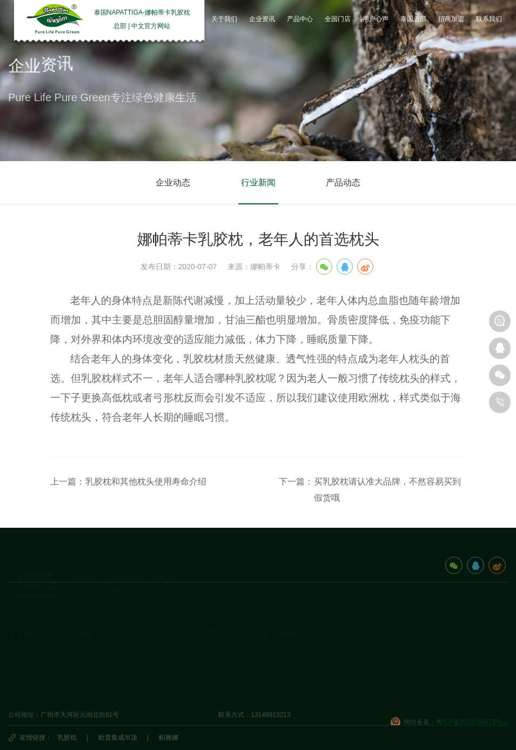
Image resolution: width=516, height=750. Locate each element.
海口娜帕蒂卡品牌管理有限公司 (358, 656)
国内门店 (173, 639)
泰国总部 (279, 617)
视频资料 (21, 690)
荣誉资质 (21, 673)
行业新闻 (258, 182)
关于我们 (25, 617)
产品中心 (127, 617)
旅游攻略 (275, 639)
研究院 (221, 656)
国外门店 (173, 656)
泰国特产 (275, 673)
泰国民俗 (275, 656)
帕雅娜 (168, 737)
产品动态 (343, 182)
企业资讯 (76, 617)
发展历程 (21, 656)
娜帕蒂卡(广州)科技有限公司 (354, 673)
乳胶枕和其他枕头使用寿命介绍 (145, 481)
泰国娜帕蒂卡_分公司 (344, 639)
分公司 (326, 617)
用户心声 (228, 617)
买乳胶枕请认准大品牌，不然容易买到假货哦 (387, 489)
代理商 (170, 673)
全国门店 (177, 617)
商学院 (221, 673)
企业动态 (173, 182)
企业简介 (21, 639)
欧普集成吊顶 (117, 737)
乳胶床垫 (123, 656)
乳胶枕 (67, 737)
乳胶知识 (72, 656)
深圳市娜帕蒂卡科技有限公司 (355, 690)
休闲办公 (123, 673)
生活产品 (123, 690)
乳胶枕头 (123, 639)
